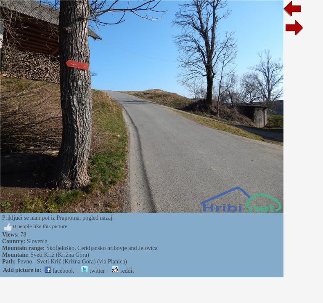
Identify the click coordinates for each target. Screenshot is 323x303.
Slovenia (37, 241)
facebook (59, 271)
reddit (123, 271)
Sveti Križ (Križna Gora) (59, 255)
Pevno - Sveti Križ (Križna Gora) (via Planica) (72, 261)
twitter (93, 271)
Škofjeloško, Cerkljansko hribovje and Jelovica (102, 248)
